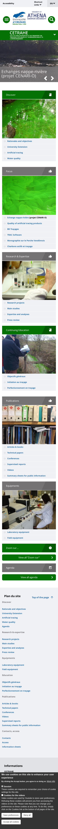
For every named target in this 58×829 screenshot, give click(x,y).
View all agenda (29, 577)
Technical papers (15, 452)
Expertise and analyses (18, 314)
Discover (6, 602)
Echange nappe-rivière (18, 217)
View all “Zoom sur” (29, 557)
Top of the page (40, 597)
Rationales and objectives (19, 141)
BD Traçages (13, 229)
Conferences (13, 458)
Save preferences (11, 816)
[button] (46, 78)
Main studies (13, 308)
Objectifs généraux (16, 376)
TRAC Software (14, 234)
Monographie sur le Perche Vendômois (26, 240)
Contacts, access (10, 731)
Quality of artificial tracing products (24, 223)
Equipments (8, 658)
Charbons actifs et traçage (20, 246)
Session (7, 787)
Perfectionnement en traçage (21, 388)
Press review (13, 320)
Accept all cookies (11, 823)
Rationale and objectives (14, 609)
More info (51, 782)
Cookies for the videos (14, 796)
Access (5, 742)
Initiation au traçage (17, 382)
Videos (10, 470)
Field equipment (15, 537)
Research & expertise (13, 632)
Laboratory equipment (18, 532)
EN (52, 3)
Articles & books (15, 447)
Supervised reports (16, 464)
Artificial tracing (15, 152)
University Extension (17, 146)
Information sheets (11, 746)
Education (7, 675)
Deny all (27, 816)
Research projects (15, 302)
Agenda (5, 626)
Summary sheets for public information (26, 475)
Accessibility (8, 3)
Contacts (6, 738)
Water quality (13, 158)
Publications (8, 696)
